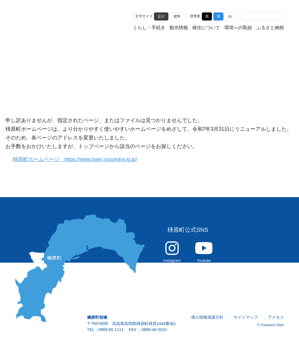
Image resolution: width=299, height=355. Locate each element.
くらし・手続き (149, 28)
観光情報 (179, 28)
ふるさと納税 (270, 28)
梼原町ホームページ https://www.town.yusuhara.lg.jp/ (78, 159)
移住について (206, 28)
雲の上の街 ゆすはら (44, 21)
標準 (177, 16)
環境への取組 (238, 28)
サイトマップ (246, 320)
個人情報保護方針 (207, 320)
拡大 (161, 16)
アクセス (276, 320)
